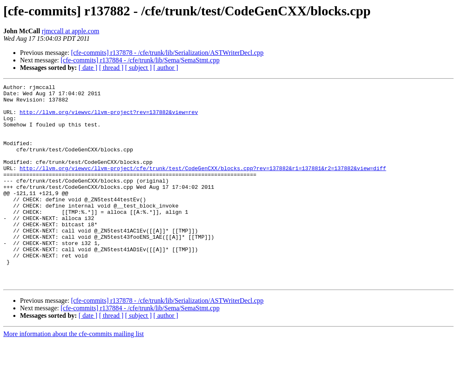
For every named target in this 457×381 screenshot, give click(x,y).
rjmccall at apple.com (70, 31)
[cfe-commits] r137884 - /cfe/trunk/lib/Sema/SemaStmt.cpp (140, 60)
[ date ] (88, 67)
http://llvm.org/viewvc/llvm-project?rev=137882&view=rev (109, 118)
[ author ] (165, 67)
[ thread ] (111, 67)
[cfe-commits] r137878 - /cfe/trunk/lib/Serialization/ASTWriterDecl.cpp (167, 52)
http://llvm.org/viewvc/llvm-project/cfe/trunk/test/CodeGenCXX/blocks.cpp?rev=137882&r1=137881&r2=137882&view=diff (203, 185)
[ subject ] (138, 67)
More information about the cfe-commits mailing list (73, 373)
